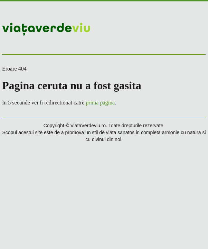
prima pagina (100, 102)
